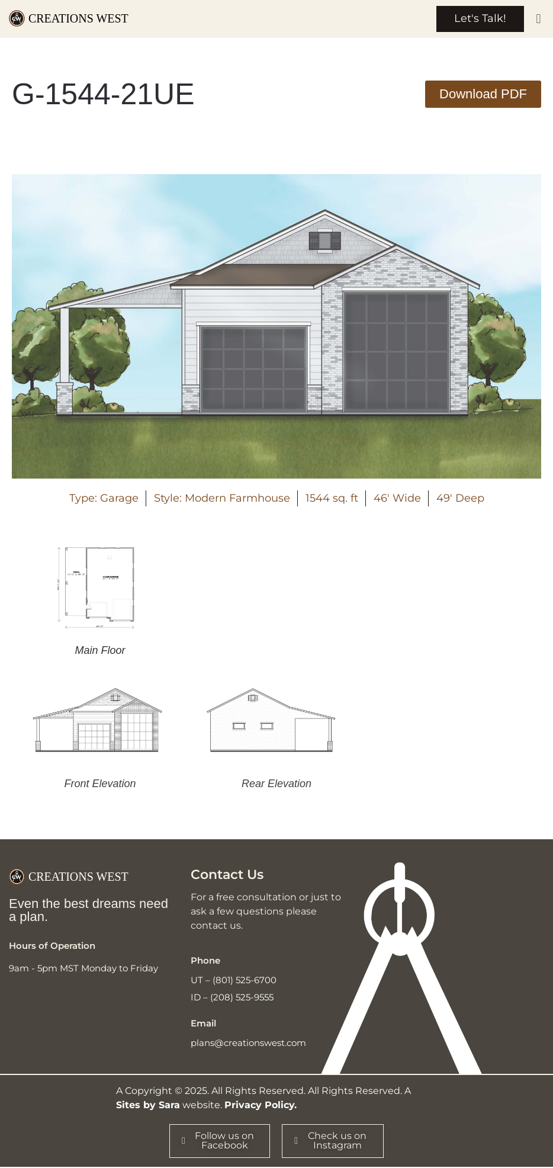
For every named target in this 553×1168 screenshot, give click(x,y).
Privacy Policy (259, 1105)
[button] (538, 19)
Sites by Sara (148, 1105)
